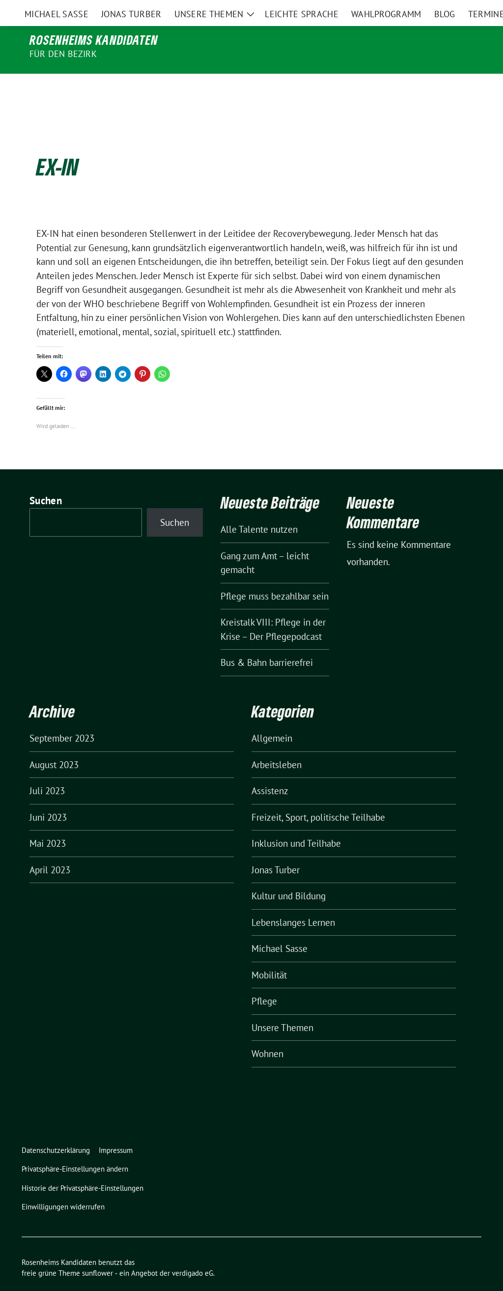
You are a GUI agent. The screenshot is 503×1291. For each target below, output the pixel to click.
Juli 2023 (47, 770)
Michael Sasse (279, 928)
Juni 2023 (48, 797)
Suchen (45, 480)
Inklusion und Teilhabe (296, 823)
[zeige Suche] (464, 9)
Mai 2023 (47, 823)
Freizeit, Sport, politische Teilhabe (318, 797)
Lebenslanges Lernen (293, 902)
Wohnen (267, 1033)
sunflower (97, 1252)
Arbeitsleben (277, 744)
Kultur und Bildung (289, 875)
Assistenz (270, 770)
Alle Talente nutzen (259, 509)
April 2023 (49, 849)
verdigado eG (192, 1252)
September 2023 (61, 717)
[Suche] (450, 9)
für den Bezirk (63, 53)
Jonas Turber (276, 849)
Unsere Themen (282, 1007)
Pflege (264, 980)
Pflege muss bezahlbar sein (275, 575)
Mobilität (269, 954)
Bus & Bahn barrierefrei (267, 642)
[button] (77, 1148)
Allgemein (272, 717)
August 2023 (54, 744)
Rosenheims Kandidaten (93, 39)
